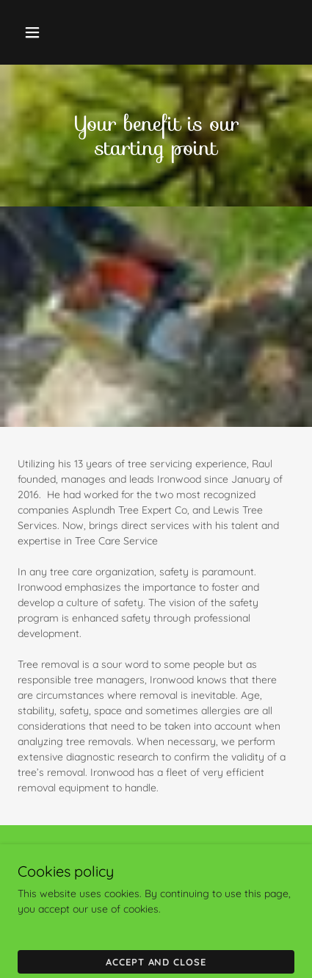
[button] (35, 32)
